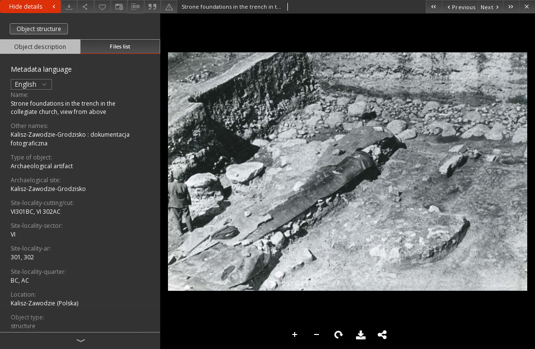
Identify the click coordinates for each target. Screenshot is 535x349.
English (31, 84)
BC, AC (20, 280)
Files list (120, 46)
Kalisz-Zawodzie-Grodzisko (48, 189)
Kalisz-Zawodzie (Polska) (44, 303)
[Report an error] (169, 6)
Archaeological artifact (42, 166)
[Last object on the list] (511, 6)
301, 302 (22, 257)
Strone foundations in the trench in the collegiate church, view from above (63, 107)
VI (13, 234)
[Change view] (119, 6)
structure (23, 326)
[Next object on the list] (490, 6)
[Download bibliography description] (135, 7)
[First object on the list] (434, 6)
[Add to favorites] (102, 6)
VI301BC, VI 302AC (36, 211)
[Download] (69, 6)
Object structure (39, 29)
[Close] (527, 6)
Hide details (33, 6)
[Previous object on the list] (460, 6)
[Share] (85, 6)
